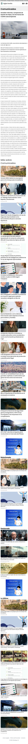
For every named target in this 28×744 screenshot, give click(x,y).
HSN (22, 120)
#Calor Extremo (4, 0)
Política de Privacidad (15, 738)
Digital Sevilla (6, 4)
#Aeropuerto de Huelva (19, 0)
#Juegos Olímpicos (10, 0)
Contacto (23, 738)
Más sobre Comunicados (8, 161)
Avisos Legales (6, 738)
